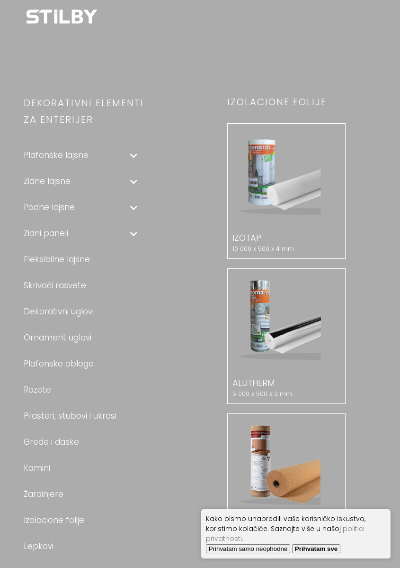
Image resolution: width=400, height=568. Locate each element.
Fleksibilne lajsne (57, 259)
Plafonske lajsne (80, 155)
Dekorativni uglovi (59, 311)
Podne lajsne (80, 207)
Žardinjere (43, 494)
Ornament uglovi (57, 337)
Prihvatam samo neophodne (248, 548)
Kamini (37, 468)
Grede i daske (51, 442)
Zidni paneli (80, 233)
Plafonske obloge (59, 363)
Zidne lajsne (80, 181)
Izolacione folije (54, 520)
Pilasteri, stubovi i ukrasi (70, 415)
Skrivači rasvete (55, 285)
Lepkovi (38, 546)
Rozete (37, 389)
